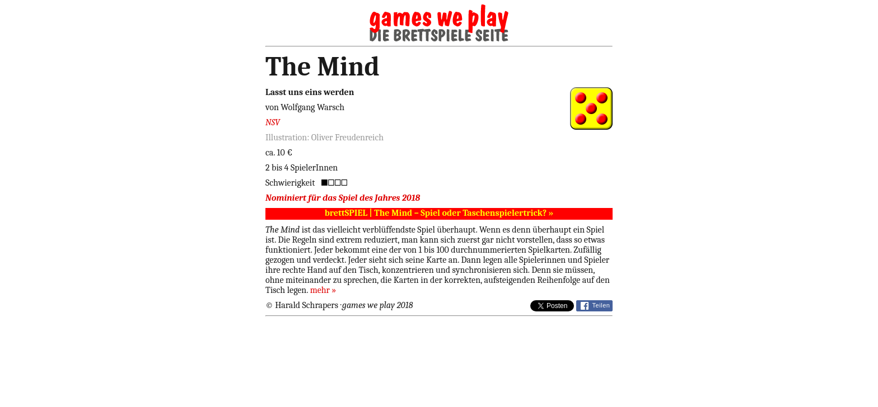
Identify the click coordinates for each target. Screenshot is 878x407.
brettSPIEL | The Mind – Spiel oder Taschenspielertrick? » (439, 213)
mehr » (323, 290)
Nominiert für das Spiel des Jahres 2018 (342, 198)
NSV (272, 122)
